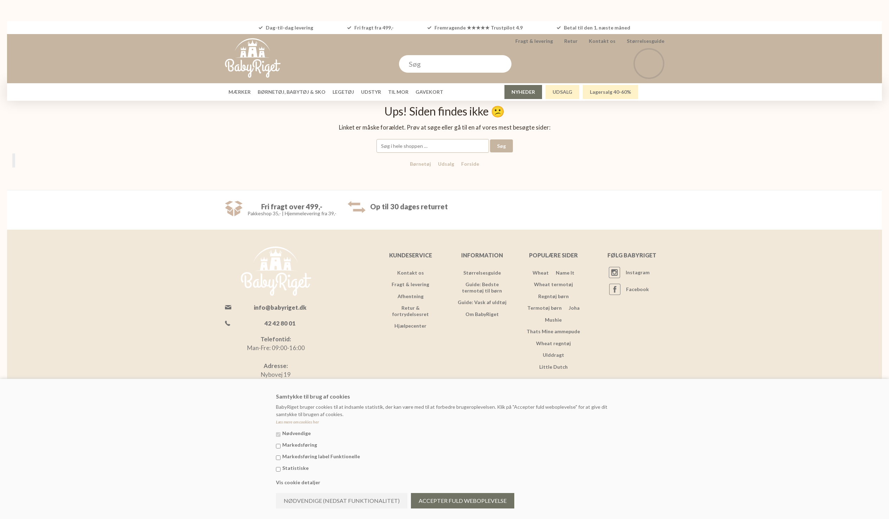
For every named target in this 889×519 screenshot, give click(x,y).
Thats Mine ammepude (553, 331)
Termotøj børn (544, 308)
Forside (470, 164)
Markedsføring (299, 445)
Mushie (553, 320)
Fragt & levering (534, 41)
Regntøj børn (553, 296)
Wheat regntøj (553, 343)
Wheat (541, 273)
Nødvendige (296, 433)
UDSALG (562, 92)
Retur (571, 41)
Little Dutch (553, 367)
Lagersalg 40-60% (610, 92)
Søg (501, 146)
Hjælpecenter (410, 326)
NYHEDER (523, 92)
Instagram (638, 272)
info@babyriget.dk (280, 307)
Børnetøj (420, 164)
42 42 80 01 (280, 323)
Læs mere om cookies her (297, 422)
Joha (574, 308)
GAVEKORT (429, 92)
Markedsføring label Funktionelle (321, 456)
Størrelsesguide (645, 41)
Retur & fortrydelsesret (410, 311)
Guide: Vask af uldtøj (482, 302)
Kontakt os (602, 41)
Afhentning (411, 296)
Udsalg (446, 164)
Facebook (637, 289)
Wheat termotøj (553, 284)
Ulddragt (553, 355)
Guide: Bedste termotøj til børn (482, 287)
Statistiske (295, 468)
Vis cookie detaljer (298, 482)
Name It (565, 273)
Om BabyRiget (482, 314)
